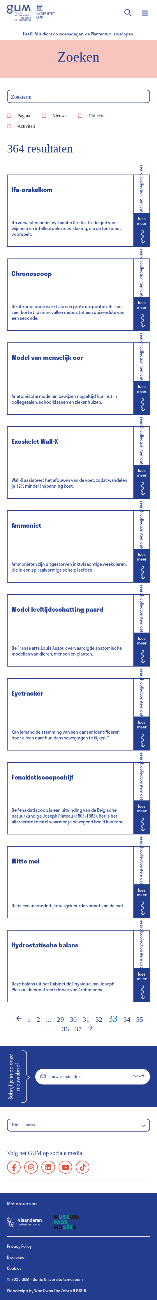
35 (139, 1019)
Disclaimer (16, 1257)
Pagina (23, 115)
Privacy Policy (19, 1246)
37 (78, 1029)
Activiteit (26, 126)
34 (127, 1019)
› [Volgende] (94, 1029)
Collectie (97, 115)
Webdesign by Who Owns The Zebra (39, 1291)
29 (60, 1019)
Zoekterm (21, 97)
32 (99, 1019)
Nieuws (59, 115)
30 (73, 1019)
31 (86, 1019)
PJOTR (81, 1291)
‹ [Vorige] (15, 1019)
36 (65, 1029)
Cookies (14, 1268)
